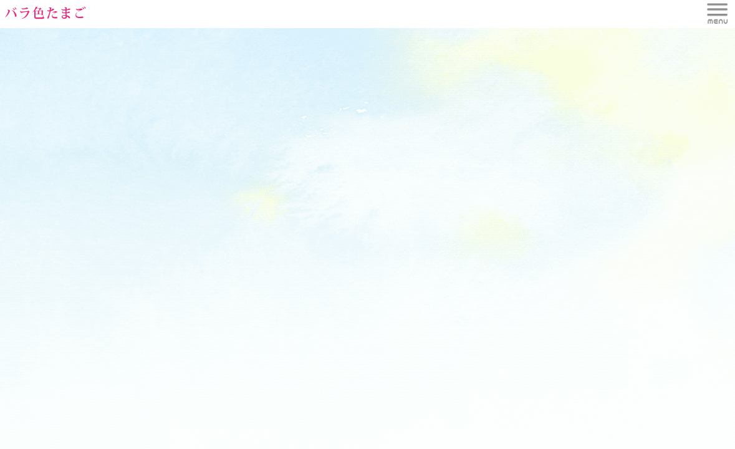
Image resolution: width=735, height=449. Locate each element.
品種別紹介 (366, 9)
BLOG (610, 9)
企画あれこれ (529, 9)
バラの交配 (448, 9)
